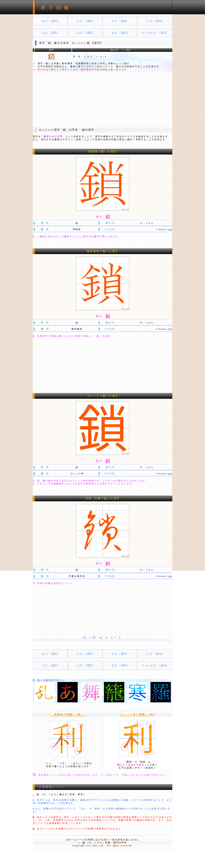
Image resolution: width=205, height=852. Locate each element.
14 (84, 637)
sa (100, 637)
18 (94, 637)
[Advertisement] (102, 99)
